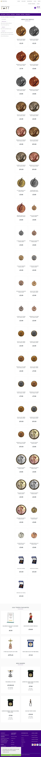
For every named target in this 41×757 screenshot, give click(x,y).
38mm (2, 23)
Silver (2, 36)
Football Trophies (35, 737)
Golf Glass (22, 14)
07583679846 (3, 746)
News (39, 1)
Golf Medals (18, 14)
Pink (11, 34)
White (4, 36)
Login (38, 3)
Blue (4, 32)
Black (2, 32)
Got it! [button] (11, 755)
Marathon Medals (35, 739)
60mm (10, 23)
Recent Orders (31, 3)
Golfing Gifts (27, 14)
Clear (9, 32)
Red (12, 34)
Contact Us (13, 738)
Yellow (7, 36)
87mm (7, 24)
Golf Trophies (3, 14)
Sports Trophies (34, 735)
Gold (12, 32)
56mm (7, 23)
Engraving (29, 1)
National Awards (35, 741)
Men (7, 28)
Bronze (6, 32)
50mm (5, 23)
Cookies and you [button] (6, 751)
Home (18, 1)
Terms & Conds (14, 736)
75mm (5, 24)
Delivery (24, 1)
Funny (9, 28)
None (2, 28)
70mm (2, 24)
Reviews (12, 744)
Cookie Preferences (25, 735)
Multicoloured (7, 34)
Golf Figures (13, 14)
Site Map (12, 742)
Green (2, 34)
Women (5, 28)
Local (35, 1)
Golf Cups (8, 14)
